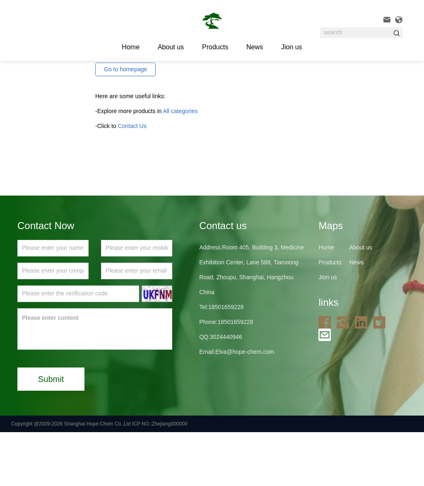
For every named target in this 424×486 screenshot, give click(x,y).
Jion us (291, 47)
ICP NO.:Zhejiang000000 (160, 478)
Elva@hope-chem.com (244, 405)
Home (326, 301)
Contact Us (132, 180)
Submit (51, 433)
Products (215, 47)
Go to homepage (125, 123)
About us (171, 47)
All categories (180, 165)
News (254, 47)
